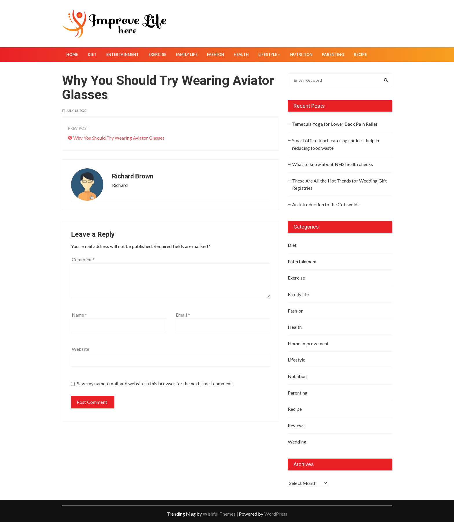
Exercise (157, 54)
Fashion (215, 54)
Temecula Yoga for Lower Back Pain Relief (335, 124)
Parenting (333, 54)
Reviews (296, 425)
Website (80, 349)
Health (241, 54)
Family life (186, 54)
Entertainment (122, 54)
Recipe (360, 54)
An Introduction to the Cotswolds (326, 204)
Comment (83, 259)
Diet (92, 54)
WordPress (275, 513)
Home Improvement (308, 343)
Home (72, 54)
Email (183, 314)
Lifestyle (269, 54)
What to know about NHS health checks (332, 164)
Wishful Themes (219, 513)
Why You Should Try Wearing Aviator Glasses (118, 137)
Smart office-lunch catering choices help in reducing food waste (335, 144)
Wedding (297, 441)
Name (79, 314)
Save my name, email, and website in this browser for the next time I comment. (155, 383)
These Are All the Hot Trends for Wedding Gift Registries (339, 184)
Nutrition (301, 54)
